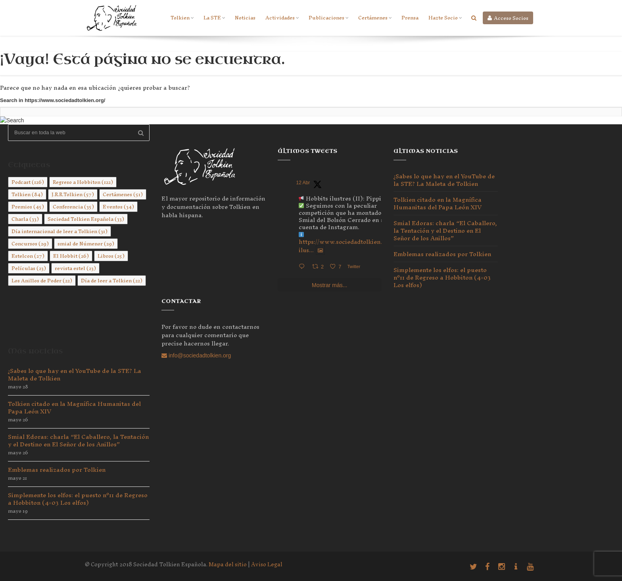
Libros (111, 256)
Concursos (30, 243)
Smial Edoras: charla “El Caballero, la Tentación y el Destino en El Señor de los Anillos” (78, 440)
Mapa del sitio (228, 564)
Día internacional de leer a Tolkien (60, 231)
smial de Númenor (86, 243)
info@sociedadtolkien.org (196, 355)
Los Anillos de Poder (42, 280)
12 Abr (303, 182)
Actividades (282, 17)
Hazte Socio (445, 17)
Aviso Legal (266, 564)
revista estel (75, 268)
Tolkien (182, 17)
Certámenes (375, 17)
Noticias (245, 17)
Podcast (28, 182)
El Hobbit (71, 256)
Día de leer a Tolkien (111, 280)
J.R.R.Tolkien (73, 194)
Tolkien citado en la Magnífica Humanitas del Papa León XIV (74, 407)
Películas (29, 268)
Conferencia (73, 206)
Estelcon (28, 256)
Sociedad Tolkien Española (86, 219)
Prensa (410, 17)
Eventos (118, 206)
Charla (25, 219)
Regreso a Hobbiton (83, 182)
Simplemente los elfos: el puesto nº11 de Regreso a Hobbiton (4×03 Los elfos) (78, 498)
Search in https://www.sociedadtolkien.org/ (52, 100)
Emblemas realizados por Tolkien (57, 469)
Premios (28, 206)
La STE (214, 17)
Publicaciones (328, 17)
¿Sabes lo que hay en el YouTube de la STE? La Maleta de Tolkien (74, 374)
